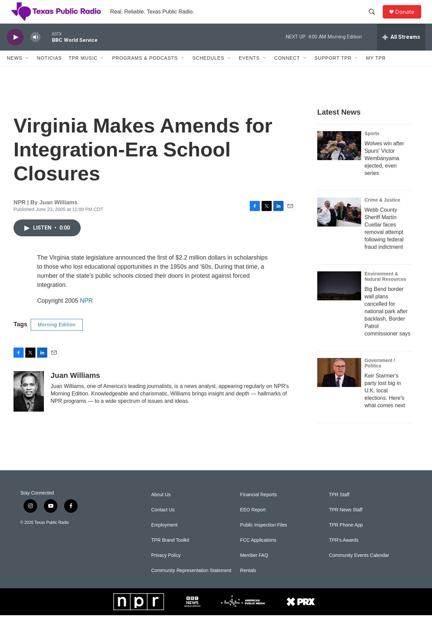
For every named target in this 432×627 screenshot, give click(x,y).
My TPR (376, 70)
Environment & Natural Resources (385, 288)
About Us (161, 506)
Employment (164, 536)
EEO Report (252, 521)
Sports (371, 145)
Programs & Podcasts (145, 70)
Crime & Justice (382, 211)
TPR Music (83, 70)
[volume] (35, 49)
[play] (15, 49)
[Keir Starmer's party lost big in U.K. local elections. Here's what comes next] (339, 384)
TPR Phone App (346, 536)
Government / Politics (379, 374)
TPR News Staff (345, 521)
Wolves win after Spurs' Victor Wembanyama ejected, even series (384, 170)
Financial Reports (258, 506)
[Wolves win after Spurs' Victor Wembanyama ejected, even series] (339, 157)
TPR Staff (339, 506)
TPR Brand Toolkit (170, 552)
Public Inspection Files (263, 536)
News (14, 70)
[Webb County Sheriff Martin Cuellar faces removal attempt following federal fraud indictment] (339, 223)
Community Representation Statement (191, 582)
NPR (86, 312)
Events (249, 70)
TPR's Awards (343, 552)
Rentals (248, 582)
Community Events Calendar (359, 567)
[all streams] (401, 48)
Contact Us (162, 521)
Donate (408, 17)
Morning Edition (57, 336)
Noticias (49, 70)
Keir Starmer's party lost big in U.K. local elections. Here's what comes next (384, 402)
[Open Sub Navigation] (27, 70)
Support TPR (333, 70)
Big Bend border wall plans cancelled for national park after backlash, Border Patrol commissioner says (387, 323)
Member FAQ (254, 567)
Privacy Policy (166, 567)
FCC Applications (258, 552)
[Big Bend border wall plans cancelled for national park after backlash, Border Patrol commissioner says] (339, 297)
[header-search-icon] (374, 18)
